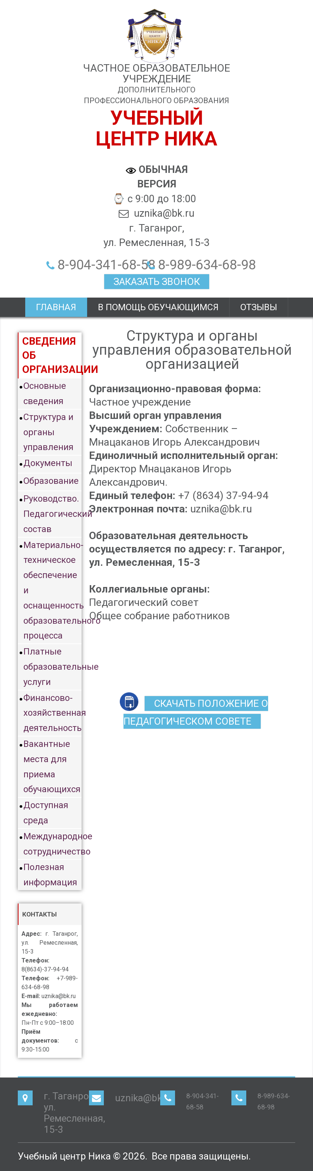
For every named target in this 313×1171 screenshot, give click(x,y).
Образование (51, 481)
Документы (47, 463)
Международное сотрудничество (52, 844)
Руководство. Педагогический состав (52, 513)
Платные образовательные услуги (52, 666)
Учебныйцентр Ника (156, 128)
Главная (56, 307)
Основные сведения (44, 393)
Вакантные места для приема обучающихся (51, 766)
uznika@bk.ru (144, 1097)
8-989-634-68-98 (207, 265)
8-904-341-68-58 (106, 265)
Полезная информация (50, 875)
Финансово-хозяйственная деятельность (52, 713)
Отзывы (258, 307)
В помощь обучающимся (158, 307)
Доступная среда (45, 813)
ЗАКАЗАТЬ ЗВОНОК (156, 281)
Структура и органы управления (48, 432)
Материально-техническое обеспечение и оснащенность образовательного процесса (52, 590)
